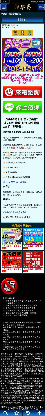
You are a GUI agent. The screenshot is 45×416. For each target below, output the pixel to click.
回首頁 (22, 19)
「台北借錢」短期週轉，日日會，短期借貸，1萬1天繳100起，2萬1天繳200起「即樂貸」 (22, 7)
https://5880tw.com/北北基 (16, 182)
